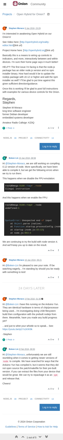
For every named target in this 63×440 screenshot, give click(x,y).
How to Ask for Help (47, 426)
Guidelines (10, 426)
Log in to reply (49, 146)
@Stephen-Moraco (15, 163)
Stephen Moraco (16, 28)
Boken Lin (13, 158)
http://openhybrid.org (34, 50)
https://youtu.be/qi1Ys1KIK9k (17, 329)
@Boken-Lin (11, 265)
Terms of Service (26, 426)
